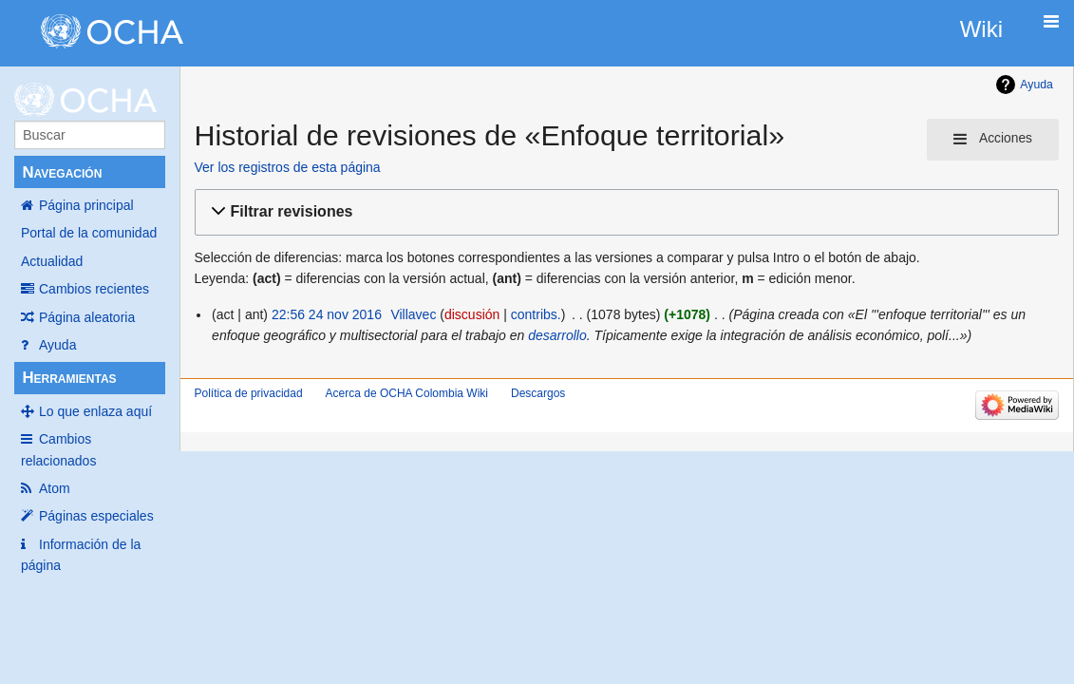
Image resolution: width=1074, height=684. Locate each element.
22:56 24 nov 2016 (327, 314)
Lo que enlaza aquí (95, 411)
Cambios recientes (94, 288)
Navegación (62, 172)
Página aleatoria (87, 317)
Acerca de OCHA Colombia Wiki (407, 393)
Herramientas (69, 378)
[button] (624, 212)
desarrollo (557, 335)
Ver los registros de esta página (288, 167)
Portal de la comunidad (89, 232)
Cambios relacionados (58, 449)
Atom (54, 488)
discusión (471, 314)
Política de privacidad (249, 393)
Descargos (538, 393)
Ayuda (57, 344)
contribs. (536, 314)
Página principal (86, 205)
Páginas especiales (96, 515)
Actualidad (52, 261)
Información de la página (81, 555)
